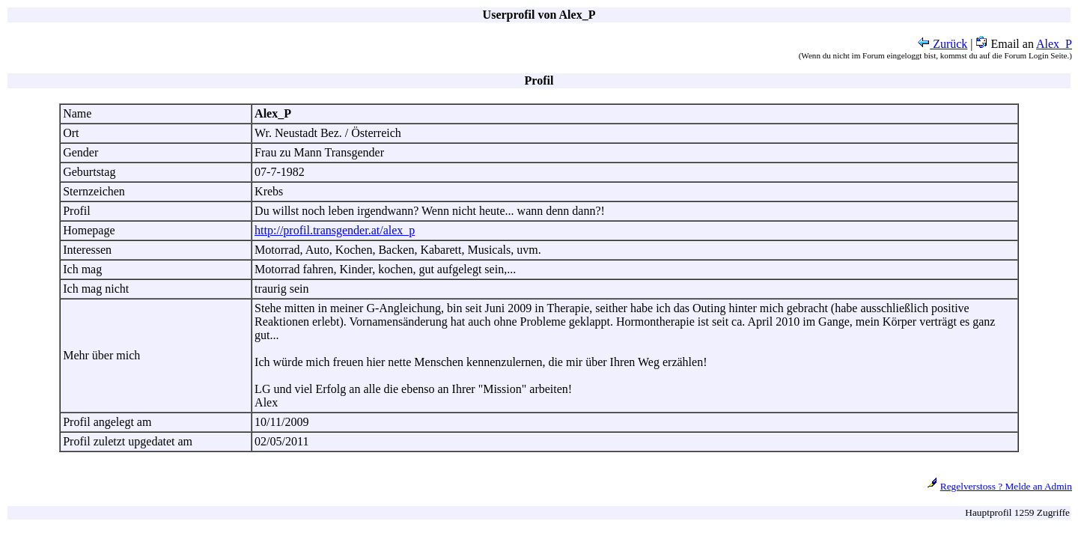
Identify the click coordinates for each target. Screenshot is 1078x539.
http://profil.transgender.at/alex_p (335, 230)
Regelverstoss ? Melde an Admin (1006, 486)
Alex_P (1054, 43)
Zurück (942, 43)
